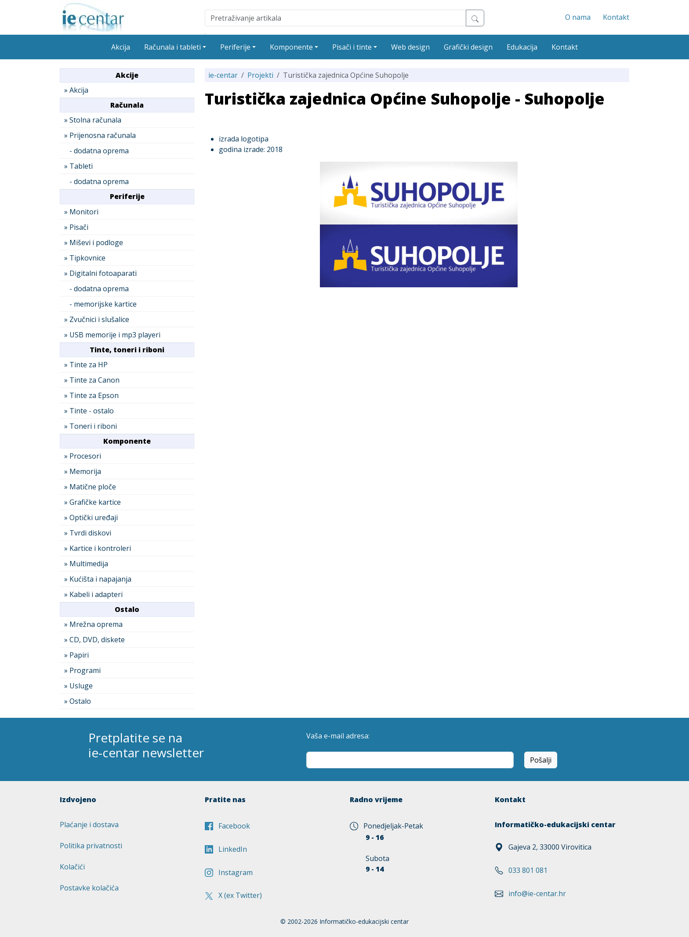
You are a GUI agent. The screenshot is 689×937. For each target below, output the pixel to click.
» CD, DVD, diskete (94, 639)
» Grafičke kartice (92, 502)
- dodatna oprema (96, 151)
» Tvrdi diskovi (87, 533)
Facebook (227, 826)
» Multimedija (86, 563)
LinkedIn (226, 849)
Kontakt (616, 17)
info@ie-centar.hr (537, 893)
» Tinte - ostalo (89, 411)
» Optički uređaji (91, 517)
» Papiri (76, 655)
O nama (578, 17)
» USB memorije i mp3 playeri (112, 335)
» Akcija (76, 90)
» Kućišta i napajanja (97, 579)
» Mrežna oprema (93, 624)
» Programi (82, 670)
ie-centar (223, 75)
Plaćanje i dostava (89, 824)
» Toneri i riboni (90, 426)
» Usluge (78, 686)
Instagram (229, 872)
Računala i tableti (172, 47)
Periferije (235, 47)
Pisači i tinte (352, 47)
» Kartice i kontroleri (97, 548)
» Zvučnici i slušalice (96, 319)
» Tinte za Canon (92, 380)
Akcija (120, 47)
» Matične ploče (90, 487)
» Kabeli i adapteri (93, 594)
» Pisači (76, 227)
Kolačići (72, 867)
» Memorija (82, 471)
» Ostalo (77, 701)
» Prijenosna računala (100, 135)
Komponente (291, 47)
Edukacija (522, 47)
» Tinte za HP (86, 364)
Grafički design (468, 47)
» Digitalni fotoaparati (100, 273)
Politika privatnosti (91, 845)
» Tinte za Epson (91, 395)
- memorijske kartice (100, 304)
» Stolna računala (92, 120)
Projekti (260, 75)
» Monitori (81, 212)
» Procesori (82, 456)
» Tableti (78, 166)
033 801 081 (528, 870)
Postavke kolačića (89, 888)
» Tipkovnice (84, 258)
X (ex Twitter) (233, 895)
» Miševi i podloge (93, 242)
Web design (410, 47)
